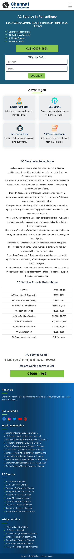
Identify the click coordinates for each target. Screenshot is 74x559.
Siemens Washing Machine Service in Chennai (26, 463)
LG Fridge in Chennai (15, 530)
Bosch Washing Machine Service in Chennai (25, 446)
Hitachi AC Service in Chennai (19, 505)
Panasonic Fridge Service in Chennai (22, 547)
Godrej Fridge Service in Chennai (20, 540)
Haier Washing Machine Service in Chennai (24, 456)
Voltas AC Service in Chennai (18, 495)
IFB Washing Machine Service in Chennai (23, 443)
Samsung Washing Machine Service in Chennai (26, 439)
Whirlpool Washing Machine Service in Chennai (26, 453)
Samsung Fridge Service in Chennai (21, 533)
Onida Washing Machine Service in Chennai (25, 449)
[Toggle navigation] (70, 5)
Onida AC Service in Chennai (18, 501)
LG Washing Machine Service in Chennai (23, 436)
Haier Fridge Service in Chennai (19, 543)
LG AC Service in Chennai (17, 485)
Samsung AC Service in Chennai (20, 488)
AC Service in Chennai (15, 481)
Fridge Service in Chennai (17, 527)
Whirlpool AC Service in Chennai (20, 491)
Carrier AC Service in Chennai (19, 508)
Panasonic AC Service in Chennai (20, 511)
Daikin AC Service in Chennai (18, 498)
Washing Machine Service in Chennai (22, 433)
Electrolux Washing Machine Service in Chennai (26, 459)
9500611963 (40, 48)
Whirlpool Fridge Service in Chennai (21, 537)
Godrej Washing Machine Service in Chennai (25, 466)
